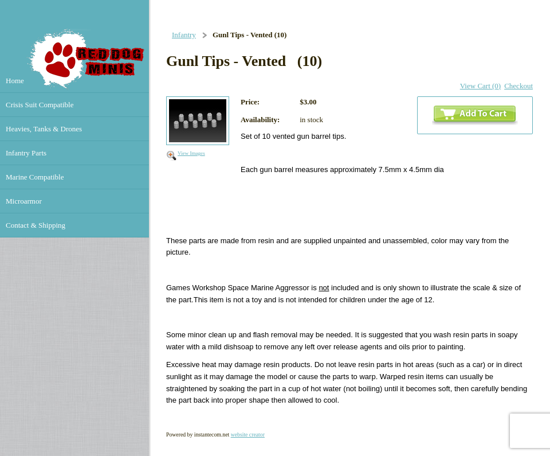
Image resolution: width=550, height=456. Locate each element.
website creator (248, 434)
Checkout (518, 85)
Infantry (184, 34)
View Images (191, 153)
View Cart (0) (480, 85)
